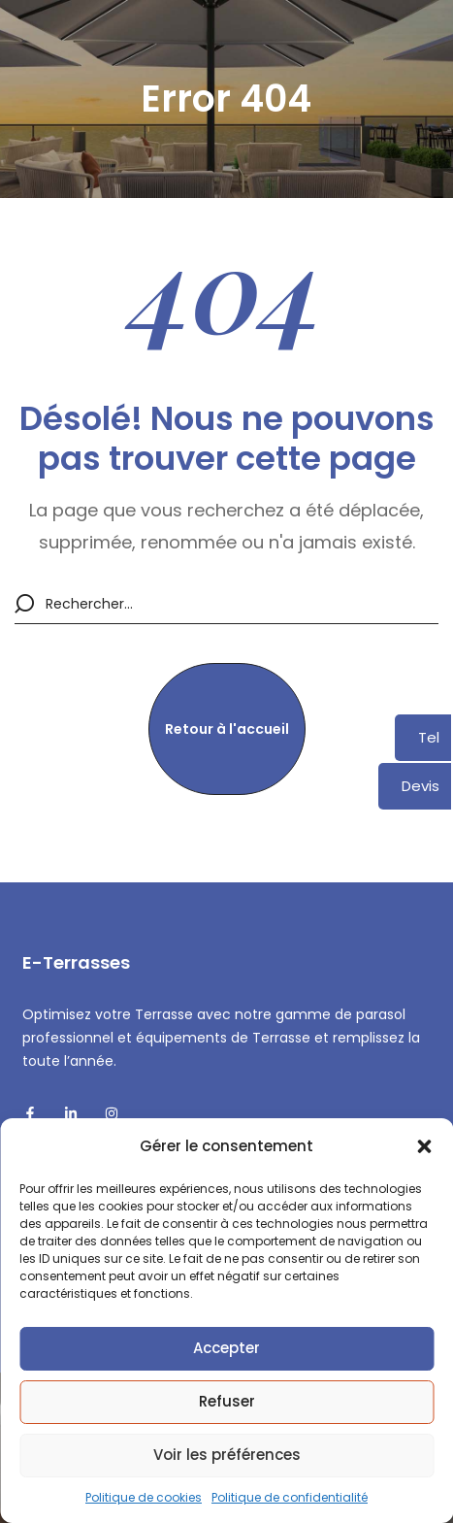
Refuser (227, 1401)
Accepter (226, 1348)
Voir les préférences (227, 1454)
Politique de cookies (143, 1497)
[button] (424, 1146)
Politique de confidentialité (289, 1497)
